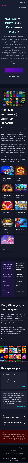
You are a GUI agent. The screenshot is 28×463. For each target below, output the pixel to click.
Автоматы (22, 2)
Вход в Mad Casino (14, 70)
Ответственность (19, 453)
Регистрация (22, 7)
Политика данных (9, 453)
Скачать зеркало (14, 76)
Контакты (12, 454)
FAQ (22, 10)
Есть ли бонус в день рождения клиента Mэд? (14, 416)
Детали (23, 5)
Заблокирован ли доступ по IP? (14, 423)
